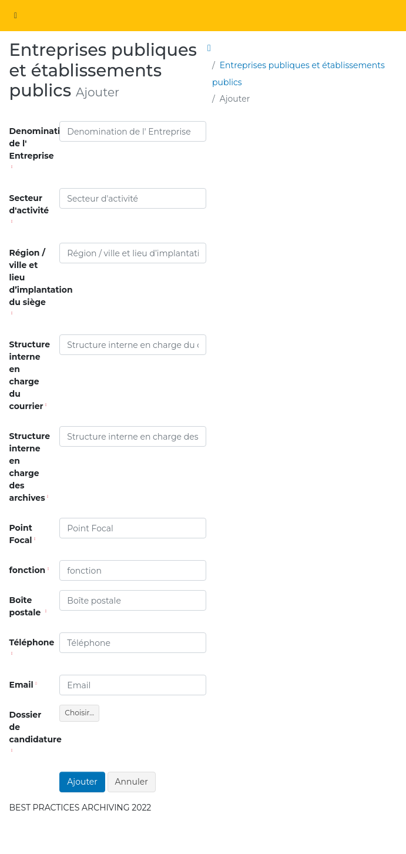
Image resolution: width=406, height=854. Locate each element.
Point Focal (22, 534)
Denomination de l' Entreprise (32, 147)
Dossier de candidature (32, 730)
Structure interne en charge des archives (30, 467)
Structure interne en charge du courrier (30, 375)
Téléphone (32, 646)
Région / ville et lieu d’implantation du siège (32, 281)
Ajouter (82, 781)
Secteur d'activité (29, 208)
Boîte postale (28, 606)
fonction (29, 570)
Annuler (131, 781)
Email (23, 684)
